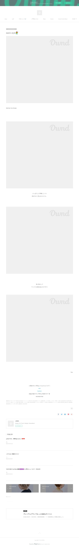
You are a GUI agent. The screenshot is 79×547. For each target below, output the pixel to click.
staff (23, 19)
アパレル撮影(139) (41, 400)
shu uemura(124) (34, 400)
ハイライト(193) (26, 402)
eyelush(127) (63, 400)
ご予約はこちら (44, 19)
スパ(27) (59, 400)
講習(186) (70, 402)
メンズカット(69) (53, 400)
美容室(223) (8, 403)
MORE (61, 19)
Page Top (39, 533)
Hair (39, 388)
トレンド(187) (15, 402)
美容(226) (62, 402)
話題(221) (20, 403)
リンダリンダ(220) (39, 402)
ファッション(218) (56, 402)
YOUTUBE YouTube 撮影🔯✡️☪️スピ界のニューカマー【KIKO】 (23, 469)
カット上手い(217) (14, 403)
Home (16, 19)
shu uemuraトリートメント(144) (24, 400)
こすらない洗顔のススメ (12, 454)
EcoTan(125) (68, 400)
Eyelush (39, 391)
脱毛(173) (66, 402)
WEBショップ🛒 (32, 19)
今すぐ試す (58, 3)
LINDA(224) (50, 402)
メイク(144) (47, 400)
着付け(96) (21, 402)
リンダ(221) (45, 402)
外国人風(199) (32, 402)
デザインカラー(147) (14, 400)
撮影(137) (8, 400)
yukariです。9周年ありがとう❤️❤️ (15, 438)
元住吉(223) (25, 403)
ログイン (68, 3)
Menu (54, 19)
